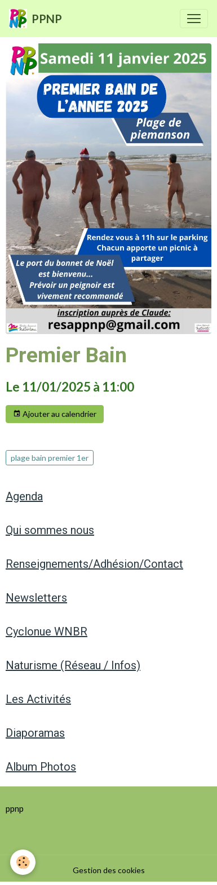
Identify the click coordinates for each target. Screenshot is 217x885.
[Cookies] (23, 862)
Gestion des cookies (109, 870)
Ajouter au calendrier (54, 414)
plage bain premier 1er (49, 457)
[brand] (35, 18)
